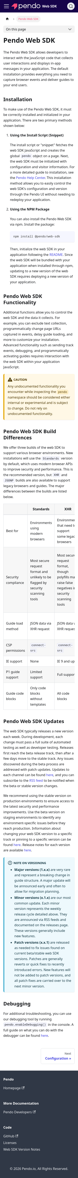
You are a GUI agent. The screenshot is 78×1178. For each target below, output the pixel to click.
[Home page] (7, 19)
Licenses (9, 1142)
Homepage (14, 1088)
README (56, 254)
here (49, 775)
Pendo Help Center (30, 177)
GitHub (10, 1136)
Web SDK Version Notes (21, 1149)
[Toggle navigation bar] (6, 6)
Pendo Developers (19, 1112)
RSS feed (36, 780)
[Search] (71, 6)
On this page (16, 29)
